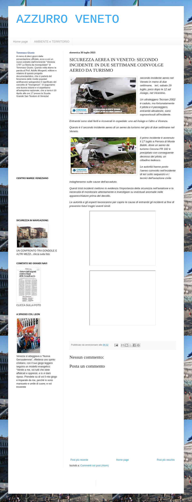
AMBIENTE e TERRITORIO (51, 41)
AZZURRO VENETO (67, 19)
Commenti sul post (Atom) (94, 465)
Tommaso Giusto (25, 53)
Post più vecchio (166, 459)
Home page (20, 41)
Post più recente (79, 459)
